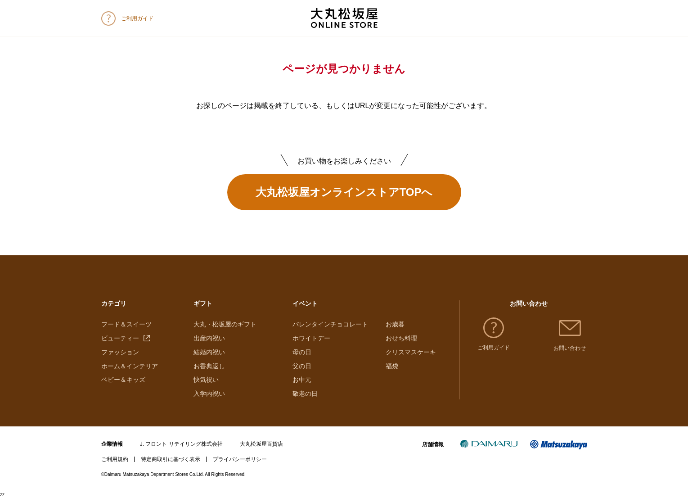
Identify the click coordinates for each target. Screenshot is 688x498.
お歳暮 (395, 324)
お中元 (301, 379)
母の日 (301, 352)
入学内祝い (209, 393)
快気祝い (206, 379)
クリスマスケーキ (411, 352)
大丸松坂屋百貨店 (261, 444)
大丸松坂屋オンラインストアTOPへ (344, 192)
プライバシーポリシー (240, 459)
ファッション (120, 352)
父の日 (301, 366)
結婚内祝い (209, 352)
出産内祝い (209, 338)
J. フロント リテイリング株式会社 (181, 444)
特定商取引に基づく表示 (170, 459)
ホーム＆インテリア (129, 366)
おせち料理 (401, 338)
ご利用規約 (114, 459)
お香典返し (209, 366)
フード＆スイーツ (126, 324)
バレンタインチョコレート (330, 324)
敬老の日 (305, 393)
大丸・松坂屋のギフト (224, 324)
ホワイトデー (311, 338)
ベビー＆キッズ (123, 379)
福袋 (392, 366)
